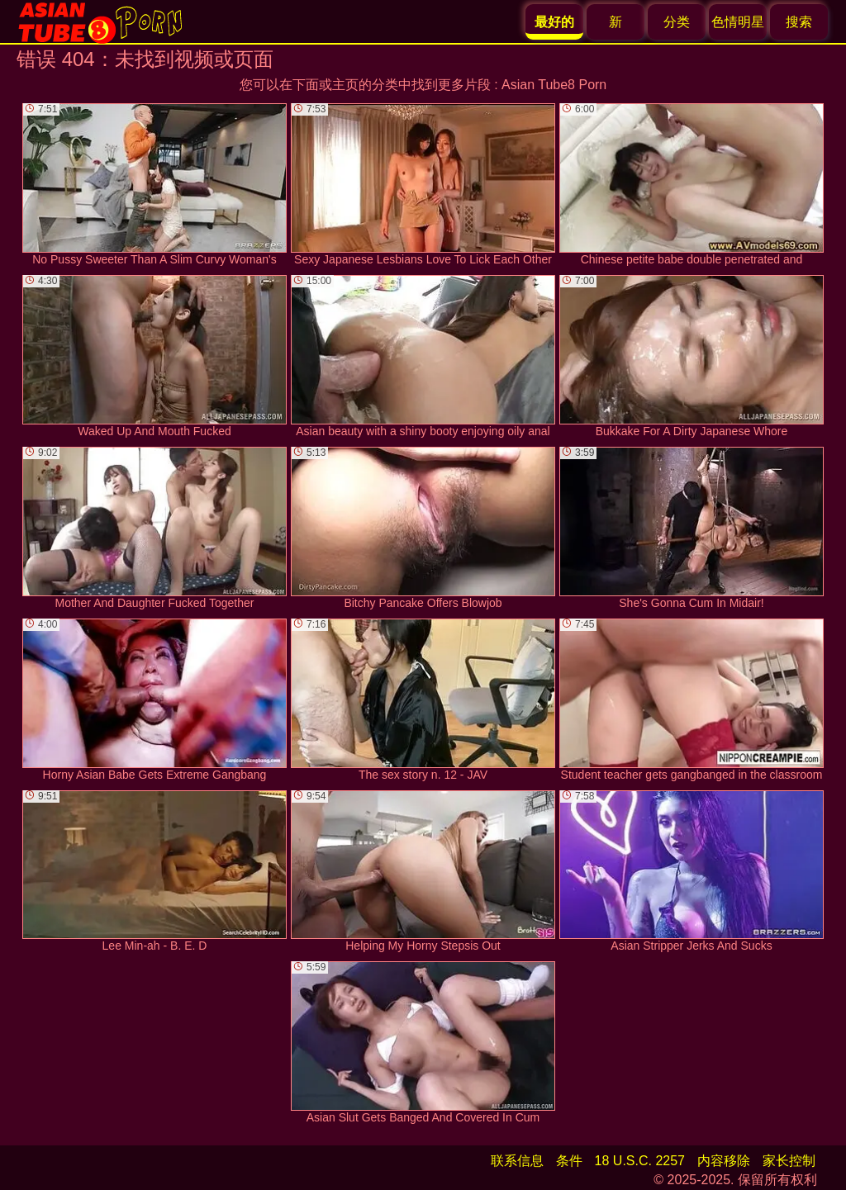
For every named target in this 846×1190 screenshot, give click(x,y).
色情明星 (737, 22)
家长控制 (789, 1161)
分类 (676, 22)
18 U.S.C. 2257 (640, 1161)
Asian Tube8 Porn (553, 85)
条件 (569, 1161)
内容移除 (723, 1161)
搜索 (799, 22)
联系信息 (517, 1161)
